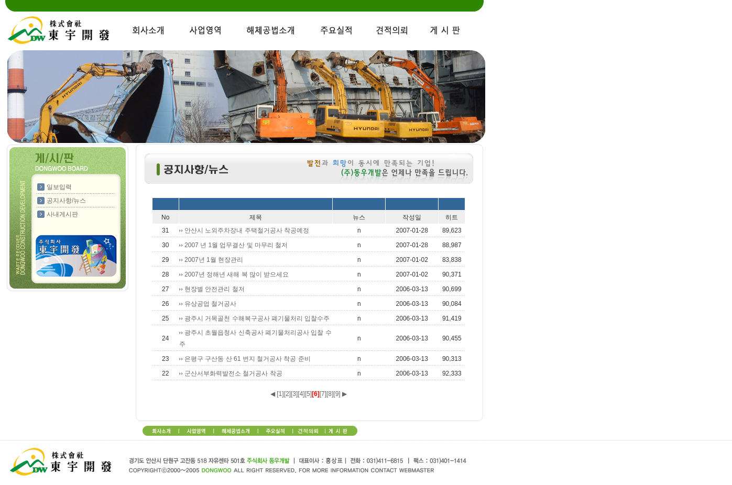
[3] (294, 394)
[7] (323, 394)
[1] (280, 394)
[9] (336, 394)
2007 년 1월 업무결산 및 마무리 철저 (236, 245)
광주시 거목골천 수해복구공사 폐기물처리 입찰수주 (257, 318)
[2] (287, 394)
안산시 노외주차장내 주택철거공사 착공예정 (246, 230)
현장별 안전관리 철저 (214, 289)
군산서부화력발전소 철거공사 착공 (233, 373)
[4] (301, 394)
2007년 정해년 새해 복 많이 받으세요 (236, 274)
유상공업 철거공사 (210, 303)
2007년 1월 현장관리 (213, 259)
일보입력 (59, 187)
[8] (329, 394)
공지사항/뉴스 (66, 200)
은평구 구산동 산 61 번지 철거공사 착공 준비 (247, 358)
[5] (308, 394)
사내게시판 (62, 214)
